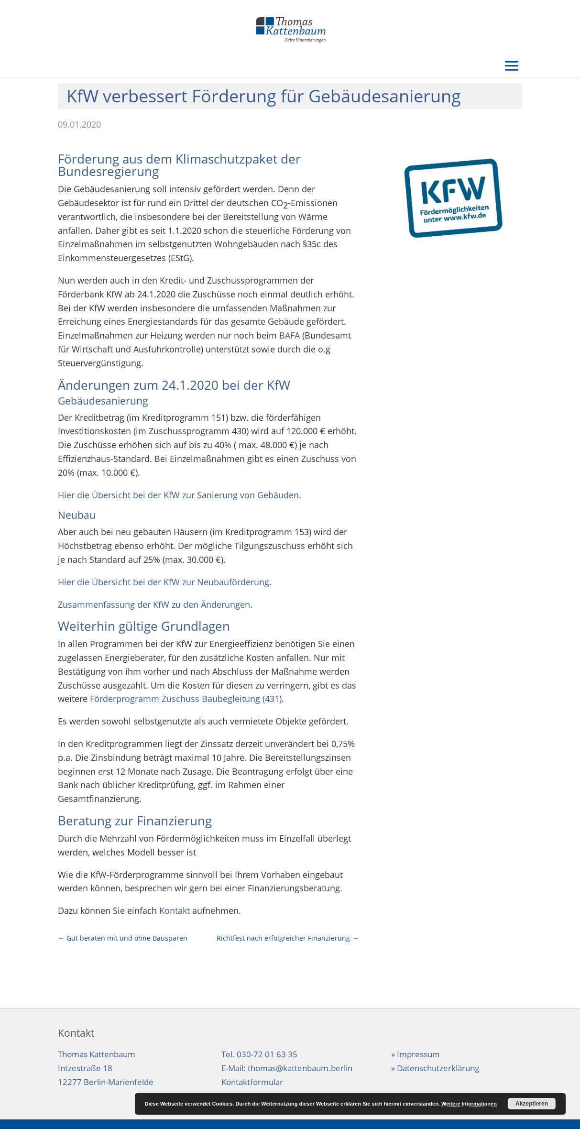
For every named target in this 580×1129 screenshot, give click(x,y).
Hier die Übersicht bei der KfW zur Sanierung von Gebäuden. (179, 495)
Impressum (418, 1054)
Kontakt (174, 910)
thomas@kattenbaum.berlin (300, 1068)
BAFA (289, 335)
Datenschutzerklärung (438, 1068)
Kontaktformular (252, 1081)
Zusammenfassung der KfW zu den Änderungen (154, 604)
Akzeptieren (531, 1103)
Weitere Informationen (469, 1104)
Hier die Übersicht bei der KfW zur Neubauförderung (163, 582)
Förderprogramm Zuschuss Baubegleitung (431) (186, 698)
